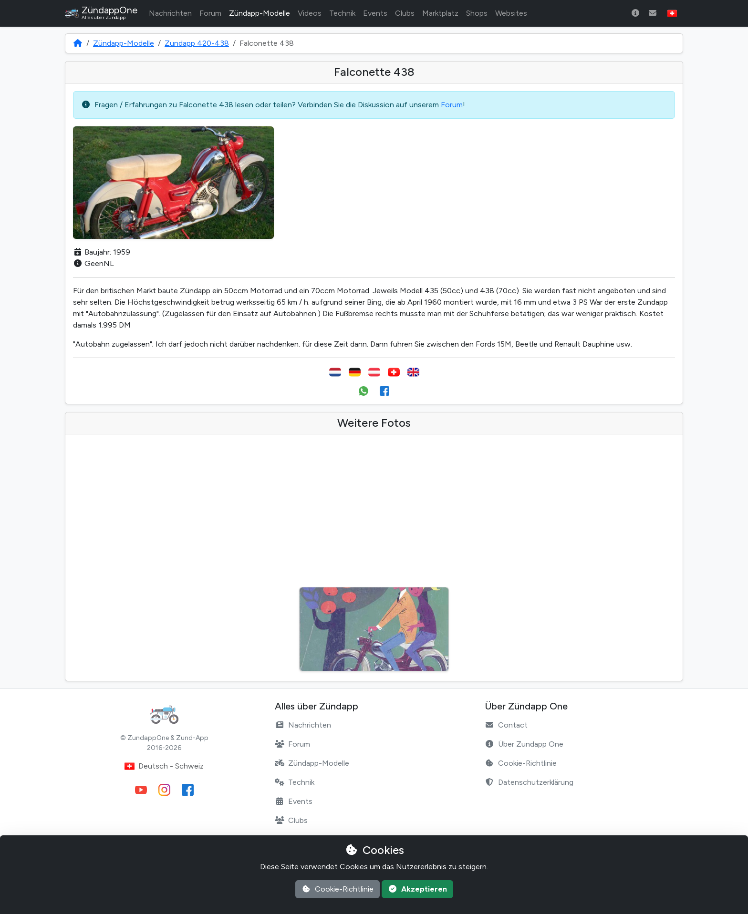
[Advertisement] (374, 513)
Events (375, 13)
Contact (506, 724)
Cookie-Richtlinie (521, 763)
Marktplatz (440, 13)
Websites (511, 13)
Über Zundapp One (524, 744)
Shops (477, 13)
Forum (210, 13)
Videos (310, 13)
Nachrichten (170, 13)
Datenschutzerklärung (529, 782)
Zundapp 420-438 (197, 43)
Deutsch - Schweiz (164, 766)
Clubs (405, 13)
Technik (342, 13)
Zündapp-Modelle (259, 13)
